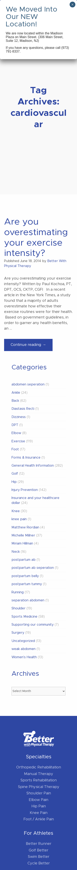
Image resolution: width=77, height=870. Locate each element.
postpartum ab (23, 559)
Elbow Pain (38, 800)
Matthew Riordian (25, 527)
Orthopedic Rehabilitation (38, 767)
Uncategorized (23, 641)
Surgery (17, 632)
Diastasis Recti (22, 408)
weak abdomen (23, 649)
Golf (14, 473)
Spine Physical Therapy (38, 787)
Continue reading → (32, 346)
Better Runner (38, 844)
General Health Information (32, 465)
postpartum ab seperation (32, 567)
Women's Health (24, 657)
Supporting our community (32, 624)
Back (15, 400)
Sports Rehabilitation (38, 780)
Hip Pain (38, 806)
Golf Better (38, 850)
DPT (14, 425)
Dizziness (18, 417)
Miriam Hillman (22, 543)
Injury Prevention (24, 490)
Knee (15, 511)
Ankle (15, 392)
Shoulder (18, 608)
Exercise (18, 441)
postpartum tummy (26, 584)
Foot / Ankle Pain (38, 819)
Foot (15, 449)
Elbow (16, 433)
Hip (14, 482)
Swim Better (38, 857)
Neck (15, 551)
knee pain (19, 519)
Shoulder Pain (38, 793)
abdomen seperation (28, 384)
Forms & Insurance (25, 457)
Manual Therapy (38, 774)
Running (17, 592)
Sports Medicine (24, 616)
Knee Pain (38, 813)
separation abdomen (27, 600)
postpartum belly (25, 576)
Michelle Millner (23, 535)
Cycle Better (39, 863)
